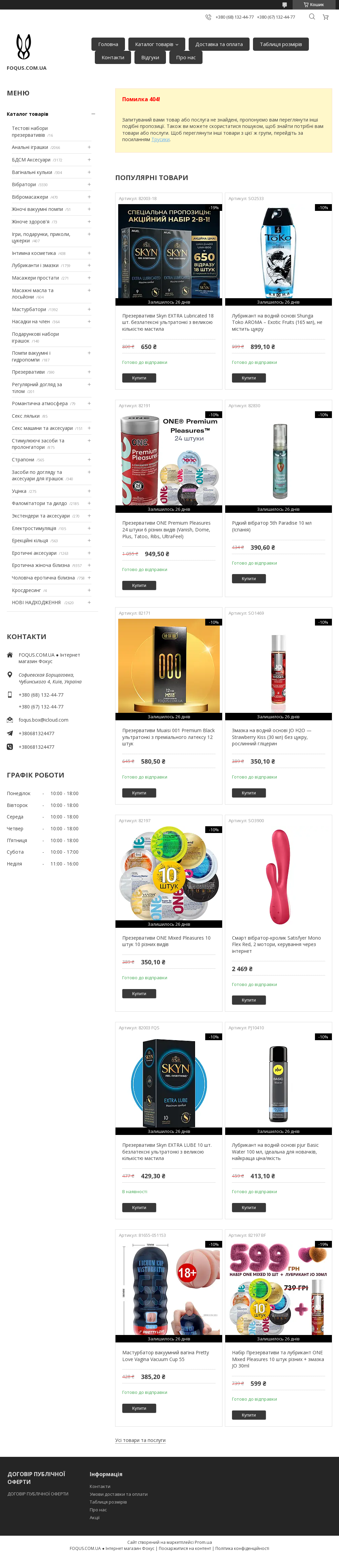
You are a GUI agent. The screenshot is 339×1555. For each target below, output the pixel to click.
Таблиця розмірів (281, 44)
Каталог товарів (154, 44)
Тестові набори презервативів (30, 131)
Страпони (23, 459)
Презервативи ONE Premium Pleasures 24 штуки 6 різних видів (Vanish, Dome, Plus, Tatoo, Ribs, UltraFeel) (166, 529)
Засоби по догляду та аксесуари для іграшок (37, 475)
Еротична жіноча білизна (41, 565)
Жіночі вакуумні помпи (37, 209)
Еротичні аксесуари (34, 553)
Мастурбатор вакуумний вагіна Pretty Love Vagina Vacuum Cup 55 (165, 1355)
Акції (95, 1517)
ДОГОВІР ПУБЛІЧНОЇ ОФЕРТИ (38, 1494)
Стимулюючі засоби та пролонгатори (38, 444)
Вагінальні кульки (32, 172)
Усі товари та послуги (140, 1440)
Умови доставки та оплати (119, 1494)
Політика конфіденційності (242, 1548)
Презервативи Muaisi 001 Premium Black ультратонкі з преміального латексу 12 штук (168, 737)
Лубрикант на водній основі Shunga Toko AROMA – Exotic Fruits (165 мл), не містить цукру (277, 322)
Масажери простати (35, 278)
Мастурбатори (29, 309)
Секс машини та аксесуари (42, 428)
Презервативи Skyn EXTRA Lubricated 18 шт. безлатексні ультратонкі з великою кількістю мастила (168, 322)
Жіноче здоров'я (30, 221)
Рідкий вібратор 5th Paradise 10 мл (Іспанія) (272, 526)
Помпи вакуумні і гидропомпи (31, 356)
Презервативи (28, 372)
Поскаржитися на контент (185, 1548)
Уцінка (19, 491)
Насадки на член (31, 321)
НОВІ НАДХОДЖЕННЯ (37, 602)
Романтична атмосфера (40, 403)
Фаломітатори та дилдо (39, 503)
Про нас (186, 57)
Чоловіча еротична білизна (43, 577)
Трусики (160, 139)
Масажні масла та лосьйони (33, 293)
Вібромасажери (30, 197)
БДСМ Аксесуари (31, 159)
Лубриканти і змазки (35, 265)
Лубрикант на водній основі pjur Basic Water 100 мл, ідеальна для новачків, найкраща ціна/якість (275, 1151)
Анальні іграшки (30, 147)
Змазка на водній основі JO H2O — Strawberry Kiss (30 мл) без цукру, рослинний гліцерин (272, 737)
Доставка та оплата (219, 44)
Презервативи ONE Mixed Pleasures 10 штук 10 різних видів (166, 941)
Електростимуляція (34, 528)
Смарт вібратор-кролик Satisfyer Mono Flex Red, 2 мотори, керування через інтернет (276, 944)
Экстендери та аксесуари (41, 515)
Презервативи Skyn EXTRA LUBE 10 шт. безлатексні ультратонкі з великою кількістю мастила (167, 1151)
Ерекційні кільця (30, 540)
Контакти (113, 57)
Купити (139, 377)
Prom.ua (203, 1542)
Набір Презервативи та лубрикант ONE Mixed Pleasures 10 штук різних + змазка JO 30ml (278, 1359)
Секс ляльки (26, 416)
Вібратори (24, 184)
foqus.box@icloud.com (43, 720)
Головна (108, 44)
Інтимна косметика (34, 253)
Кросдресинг (26, 590)
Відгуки (150, 57)
